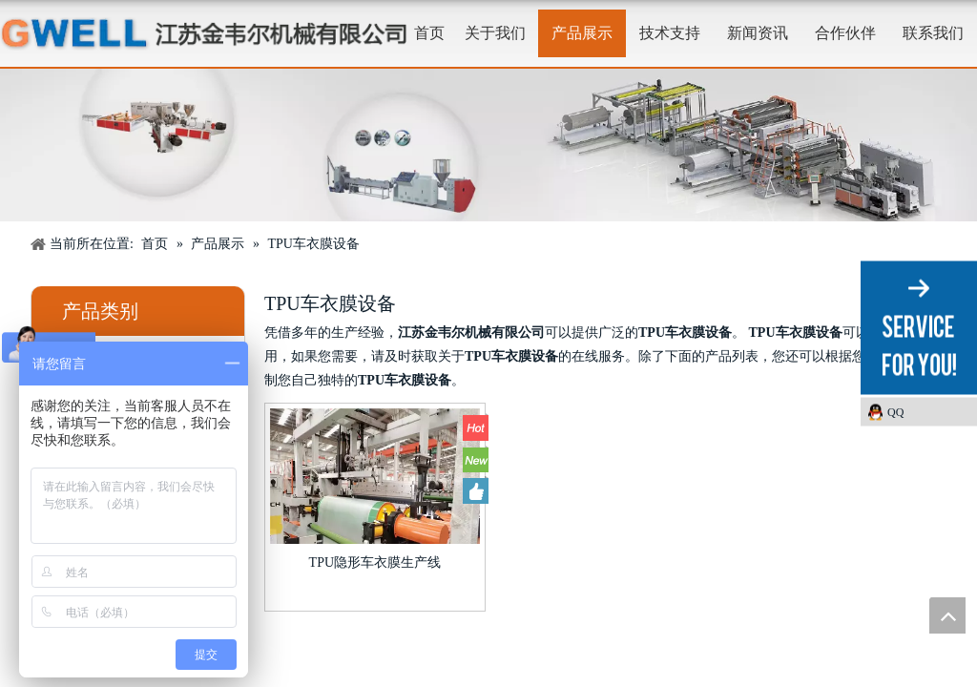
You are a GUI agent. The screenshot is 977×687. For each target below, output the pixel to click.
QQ (895, 412)
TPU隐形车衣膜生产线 (375, 562)
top (947, 615)
